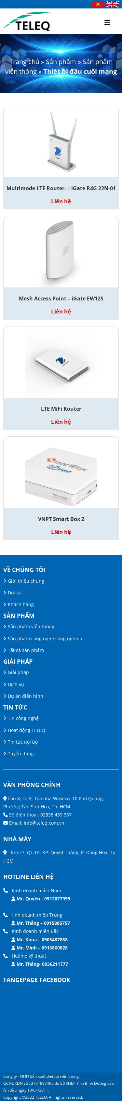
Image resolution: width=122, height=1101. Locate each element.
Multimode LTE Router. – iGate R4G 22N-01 (61, 188)
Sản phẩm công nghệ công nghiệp (45, 638)
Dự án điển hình (25, 696)
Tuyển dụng (21, 753)
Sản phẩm (61, 61)
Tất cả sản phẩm (26, 650)
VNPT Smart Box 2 (61, 519)
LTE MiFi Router (61, 408)
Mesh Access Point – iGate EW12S (61, 298)
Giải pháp (18, 672)
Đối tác (15, 593)
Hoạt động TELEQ (26, 730)
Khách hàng (21, 604)
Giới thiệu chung (26, 581)
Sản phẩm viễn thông (31, 626)
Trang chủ (24, 61)
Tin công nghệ (23, 718)
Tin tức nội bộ (23, 742)
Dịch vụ (16, 684)
